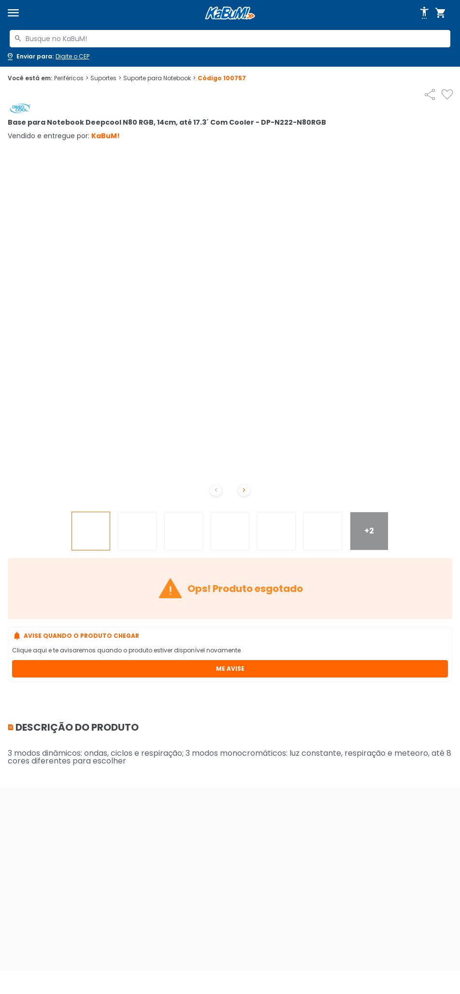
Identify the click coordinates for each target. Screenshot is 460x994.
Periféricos (71, 78)
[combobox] (230, 38)
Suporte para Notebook (159, 78)
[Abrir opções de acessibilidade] (424, 13)
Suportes (105, 78)
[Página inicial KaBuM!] (230, 13)
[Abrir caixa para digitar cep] (47, 56)
